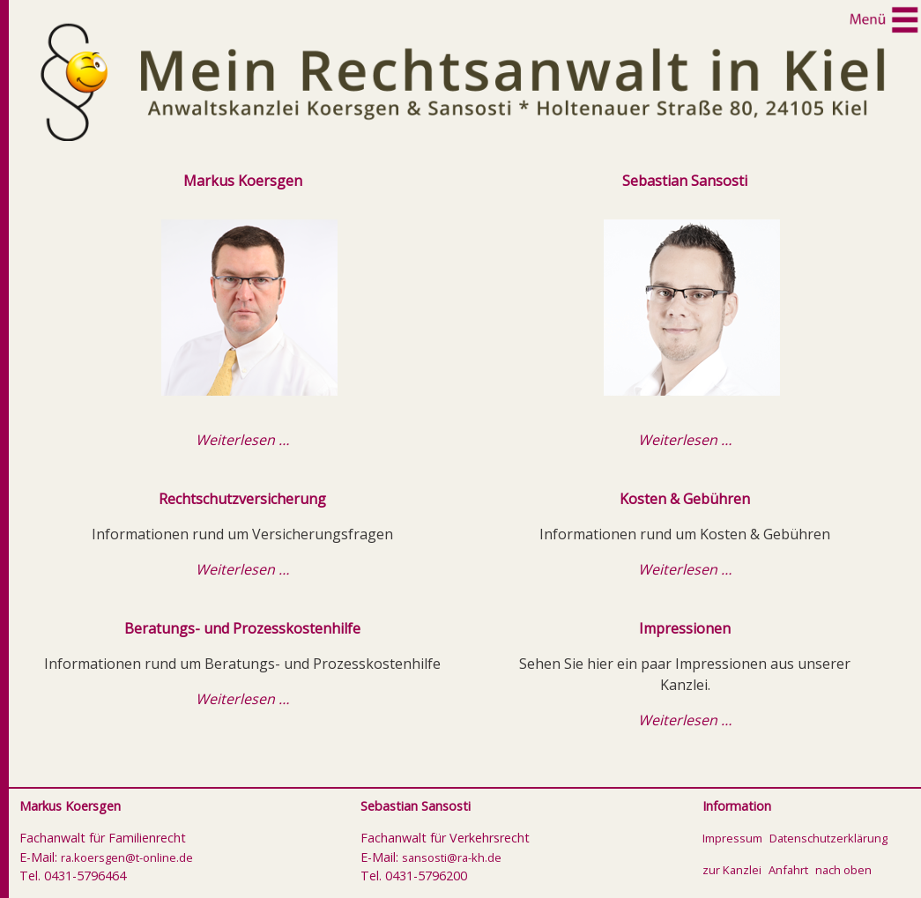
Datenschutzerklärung (828, 838)
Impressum (732, 838)
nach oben (843, 870)
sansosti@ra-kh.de (451, 857)
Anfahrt (788, 870)
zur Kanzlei (731, 870)
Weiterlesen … (242, 439)
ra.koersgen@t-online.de (127, 857)
